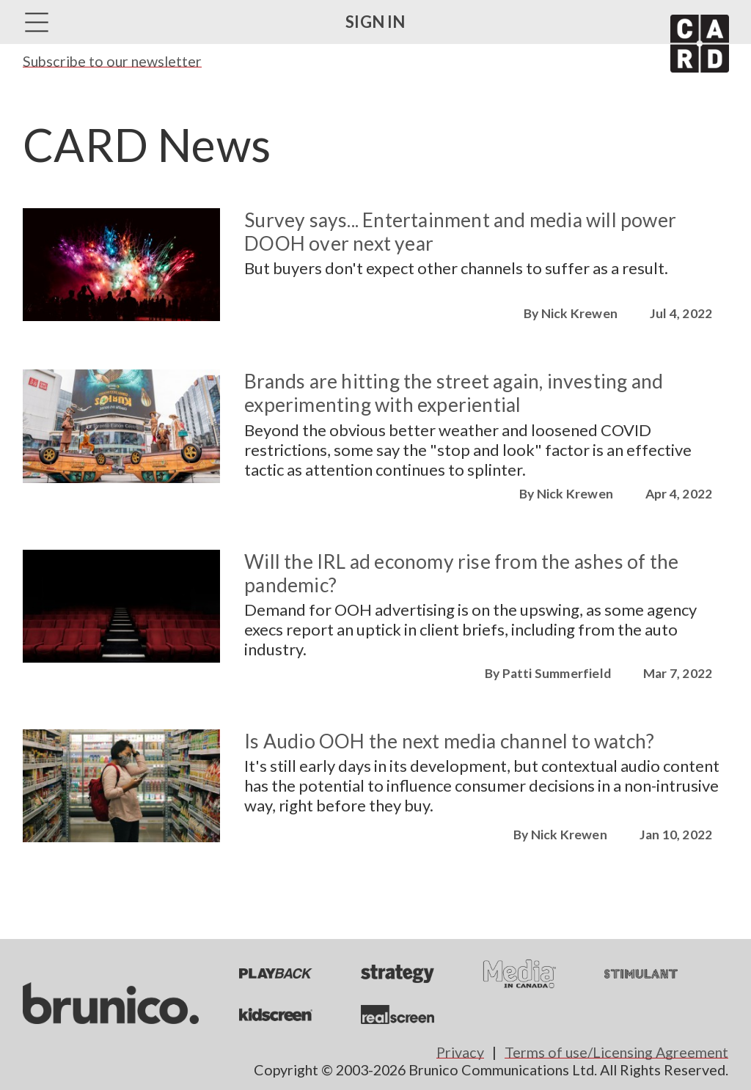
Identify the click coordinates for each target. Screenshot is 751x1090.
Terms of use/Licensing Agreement (616, 1052)
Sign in (375, 22)
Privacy (460, 1052)
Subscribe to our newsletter (112, 61)
